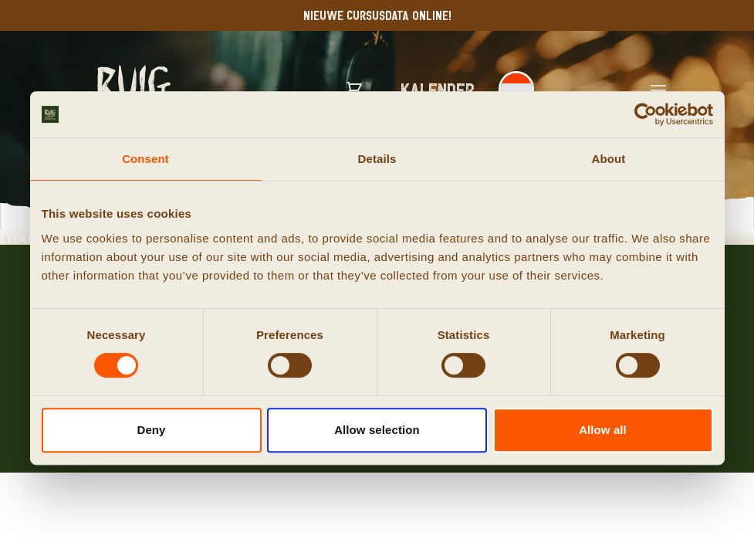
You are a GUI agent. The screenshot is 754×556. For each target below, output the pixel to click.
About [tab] (609, 158)
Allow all (603, 429)
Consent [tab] (145, 158)
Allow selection (377, 429)
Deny (151, 429)
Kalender (438, 89)
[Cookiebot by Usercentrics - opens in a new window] (645, 114)
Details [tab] (377, 158)
